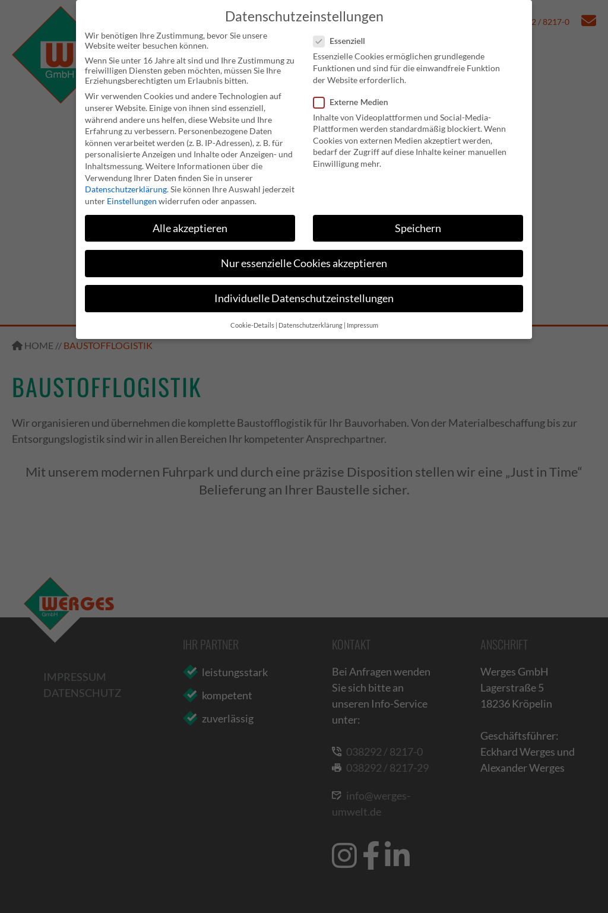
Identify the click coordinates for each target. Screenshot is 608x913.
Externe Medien (354, 102)
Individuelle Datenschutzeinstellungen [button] (304, 298)
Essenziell (343, 41)
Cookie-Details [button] (252, 325)
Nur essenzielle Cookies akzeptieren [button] (304, 263)
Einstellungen (132, 201)
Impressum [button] (362, 325)
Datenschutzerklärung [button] (310, 325)
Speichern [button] (418, 228)
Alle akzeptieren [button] (190, 228)
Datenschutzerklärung (126, 189)
